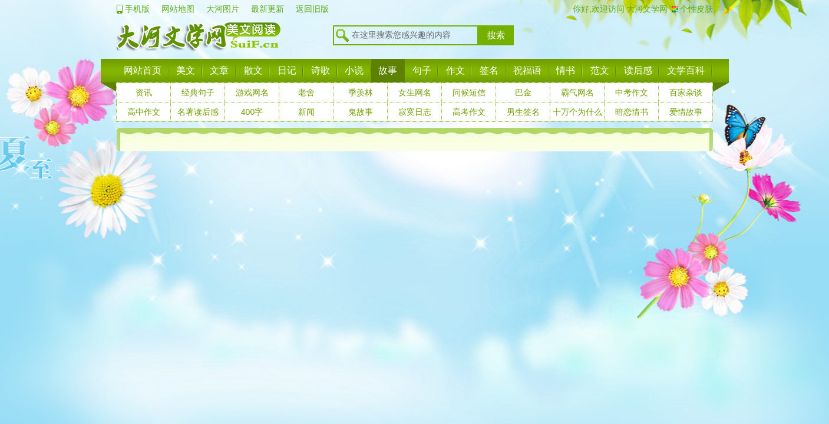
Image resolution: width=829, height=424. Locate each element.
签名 (489, 70)
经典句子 (197, 92)
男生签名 (523, 112)
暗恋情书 (631, 112)
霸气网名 (577, 92)
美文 (185, 70)
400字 (252, 112)
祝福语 (527, 70)
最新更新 (267, 9)
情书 (565, 70)
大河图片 (222, 9)
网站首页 (142, 70)
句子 (421, 70)
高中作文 (143, 112)
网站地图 (177, 9)
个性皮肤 (696, 9)
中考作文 (631, 92)
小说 (354, 70)
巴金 (523, 92)
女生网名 (414, 92)
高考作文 (469, 112)
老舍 (306, 92)
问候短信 (469, 92)
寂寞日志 (414, 112)
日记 (287, 70)
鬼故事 (360, 112)
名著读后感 (198, 112)
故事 (387, 70)
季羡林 (360, 92)
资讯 (144, 92)
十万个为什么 (577, 112)
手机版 (137, 9)
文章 (219, 70)
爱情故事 (685, 112)
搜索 (496, 35)
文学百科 (686, 70)
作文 (455, 70)
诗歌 (320, 70)
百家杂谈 (685, 92)
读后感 (638, 70)
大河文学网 (646, 9)
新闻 (306, 112)
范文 (599, 70)
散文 (253, 70)
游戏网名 (252, 92)
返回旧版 (312, 9)
